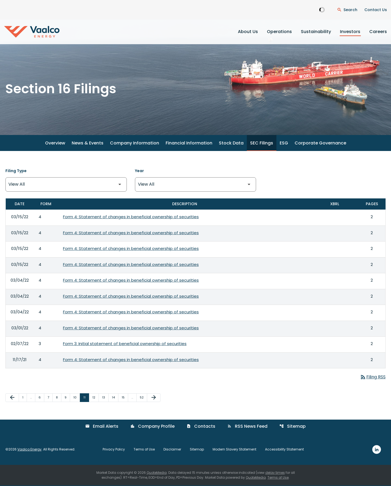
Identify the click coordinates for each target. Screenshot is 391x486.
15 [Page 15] (124, 398)
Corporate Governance (320, 144)
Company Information (134, 144)
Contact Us (375, 9)
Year (139, 171)
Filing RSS (373, 378)
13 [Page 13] (105, 398)
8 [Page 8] (58, 398)
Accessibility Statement (284, 450)
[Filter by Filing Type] (66, 185)
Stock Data (231, 144)
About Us (248, 31)
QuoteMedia (157, 473)
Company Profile (152, 427)
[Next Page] (153, 398)
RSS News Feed (247, 427)
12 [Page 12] (95, 398)
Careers (378, 31)
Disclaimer (172, 450)
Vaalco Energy (29, 450)
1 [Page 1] (24, 398)
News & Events (87, 144)
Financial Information (189, 144)
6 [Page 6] (41, 398)
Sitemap (292, 427)
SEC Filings (261, 144)
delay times (275, 473)
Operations (279, 31)
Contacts (201, 427)
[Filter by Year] (195, 185)
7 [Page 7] (50, 398)
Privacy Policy (114, 450)
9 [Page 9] (67, 398)
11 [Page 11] (86, 398)
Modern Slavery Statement (234, 450)
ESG (284, 144)
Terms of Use (144, 450)
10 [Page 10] (76, 398)
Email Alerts (101, 427)
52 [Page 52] (143, 398)
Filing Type (16, 171)
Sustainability (316, 31)
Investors (350, 31)
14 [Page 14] (115, 398)
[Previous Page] (12, 398)
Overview (55, 144)
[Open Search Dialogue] (347, 10)
